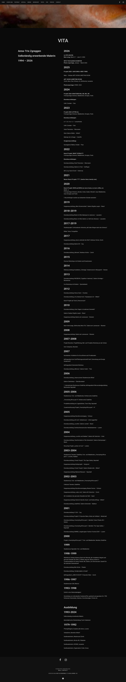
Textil (42, 2)
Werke (29, 2)
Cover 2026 (10, 2)
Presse (52, 2)
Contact (58, 2)
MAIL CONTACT (63, 670)
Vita (47, 2)
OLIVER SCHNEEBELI (60, 673)
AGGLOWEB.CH (72, 673)
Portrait (17, 2)
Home (3, 2)
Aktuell (23, 2)
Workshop (36, 2)
